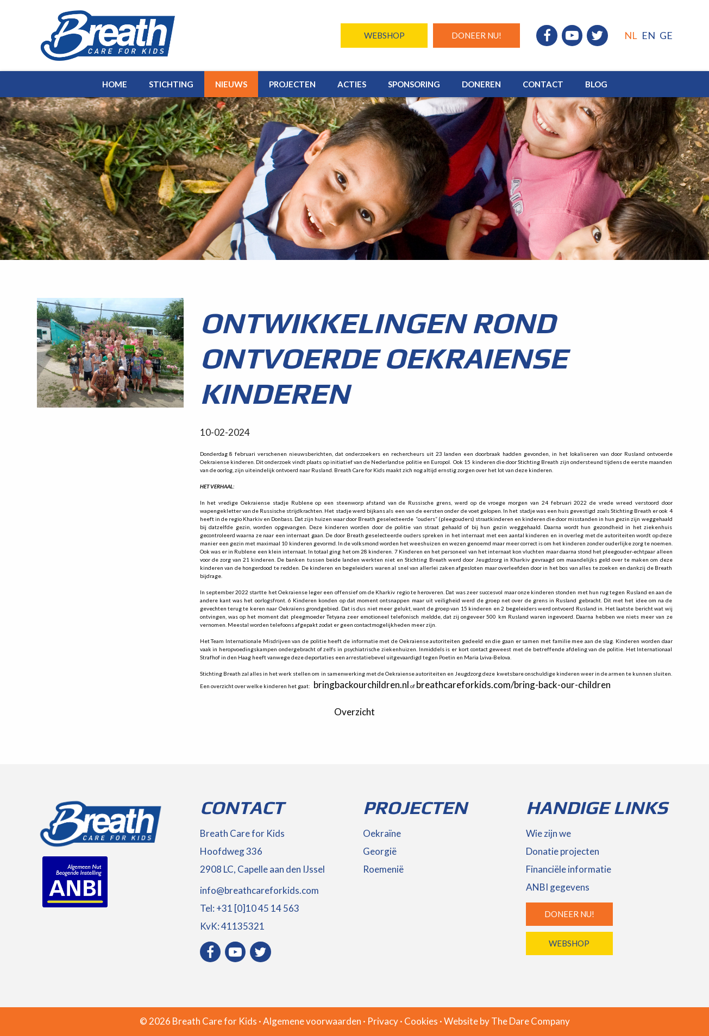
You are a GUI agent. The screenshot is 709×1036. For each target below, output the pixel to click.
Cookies (421, 1021)
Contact (543, 84)
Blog (596, 84)
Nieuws (231, 84)
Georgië (380, 851)
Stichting (171, 84)
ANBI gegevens (557, 887)
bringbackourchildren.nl (361, 684)
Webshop (384, 35)
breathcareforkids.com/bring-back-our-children (513, 684)
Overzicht (354, 711)
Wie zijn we (548, 833)
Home (114, 84)
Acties (351, 84)
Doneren (481, 84)
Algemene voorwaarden (312, 1021)
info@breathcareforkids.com (259, 890)
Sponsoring (414, 84)
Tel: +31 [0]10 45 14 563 (249, 908)
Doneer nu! (476, 35)
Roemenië (383, 869)
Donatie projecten (562, 851)
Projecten (292, 84)
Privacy (382, 1021)
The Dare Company (530, 1021)
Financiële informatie (568, 869)
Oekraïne (382, 833)
